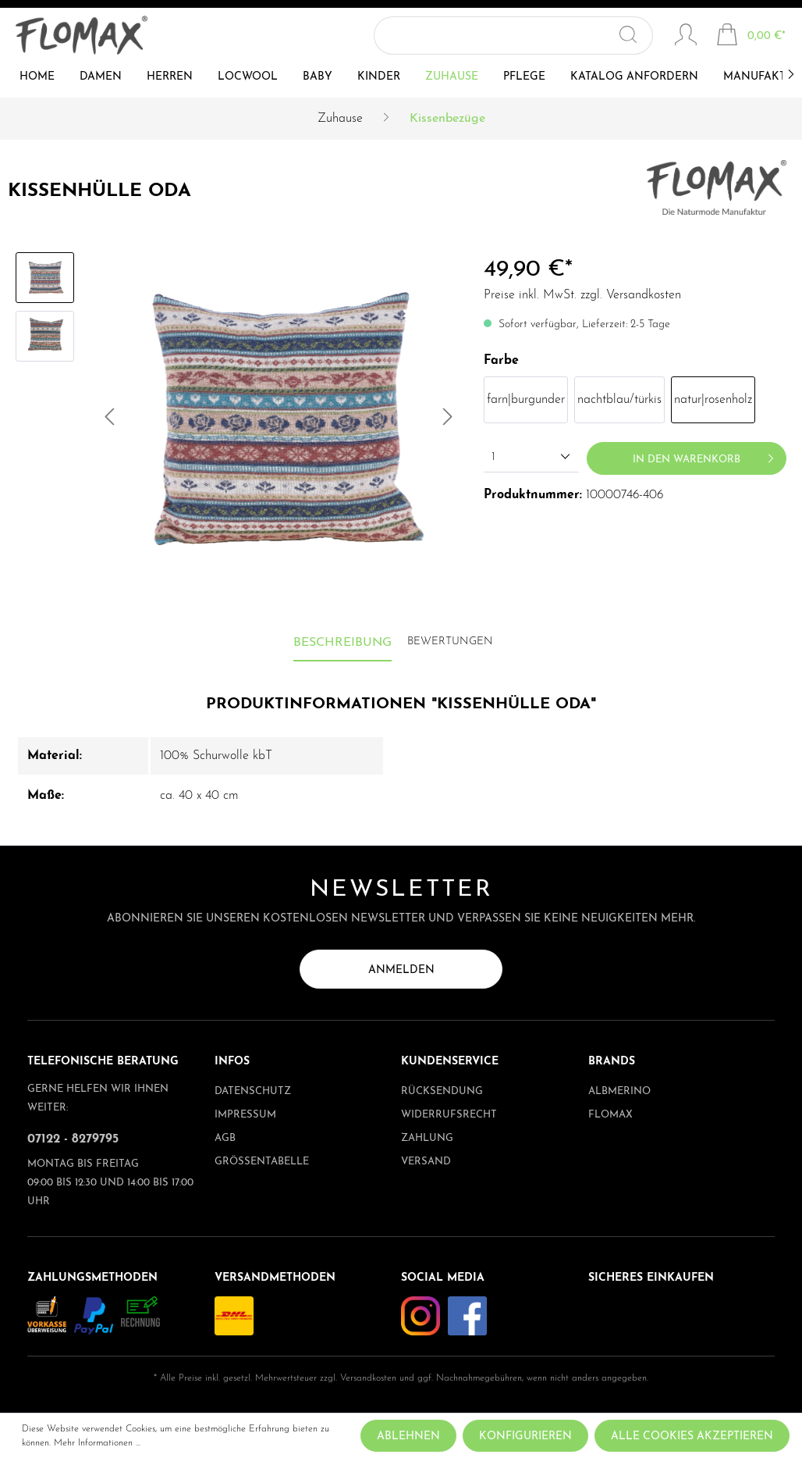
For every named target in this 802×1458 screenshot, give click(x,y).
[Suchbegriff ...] (509, 35)
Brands (611, 1062)
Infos (232, 1062)
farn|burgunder (526, 400)
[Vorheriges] (109, 420)
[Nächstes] (448, 420)
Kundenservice (450, 1062)
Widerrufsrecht (449, 1115)
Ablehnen (408, 1436)
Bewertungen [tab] (450, 641)
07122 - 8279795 (73, 1139)
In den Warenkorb (706, 455)
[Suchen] (636, 35)
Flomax (610, 1115)
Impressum (245, 1115)
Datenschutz (253, 1091)
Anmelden (401, 970)
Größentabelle (262, 1162)
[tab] (342, 643)
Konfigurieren (525, 1436)
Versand (426, 1162)
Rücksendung (442, 1091)
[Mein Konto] (685, 37)
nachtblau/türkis (619, 400)
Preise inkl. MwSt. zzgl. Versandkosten (582, 295)
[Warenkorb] (751, 37)
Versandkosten (368, 1378)
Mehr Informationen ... (97, 1443)
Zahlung (427, 1138)
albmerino (619, 1091)
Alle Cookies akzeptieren (692, 1436)
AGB (225, 1138)
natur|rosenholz (713, 400)
